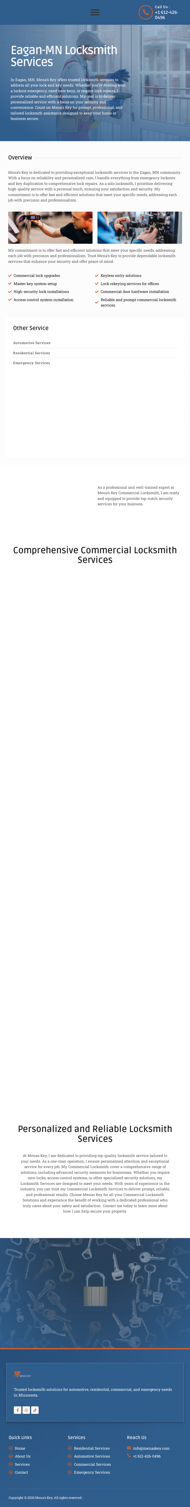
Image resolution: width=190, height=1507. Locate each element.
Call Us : (162, 6)
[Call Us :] (146, 12)
